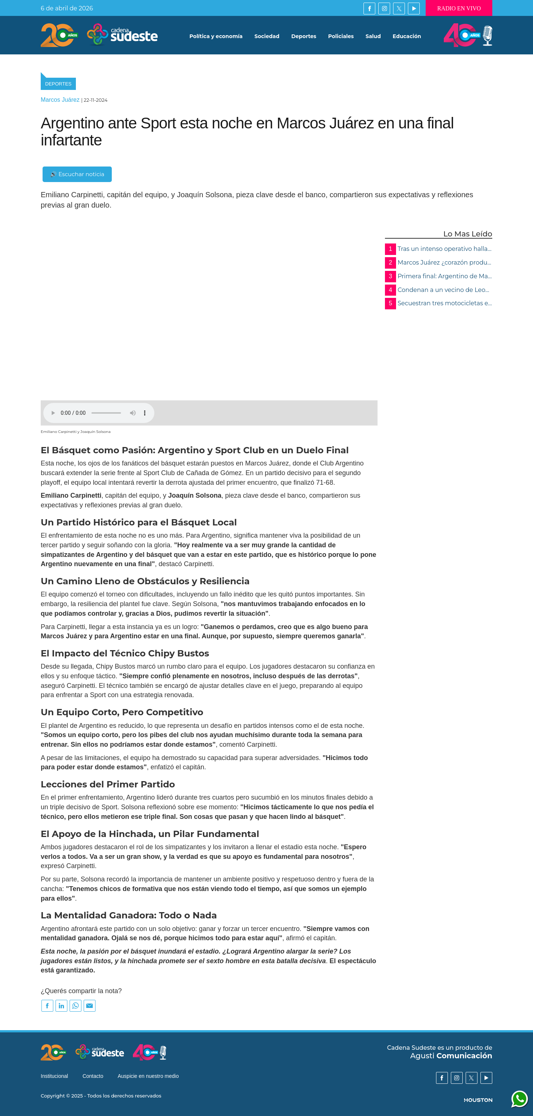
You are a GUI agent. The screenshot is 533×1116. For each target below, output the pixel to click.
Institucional (54, 1076)
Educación (407, 36)
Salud (373, 36)
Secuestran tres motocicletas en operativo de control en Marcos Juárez (438, 303)
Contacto (93, 1076)
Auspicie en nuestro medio (148, 1076)
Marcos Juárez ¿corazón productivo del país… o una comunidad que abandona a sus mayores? (438, 263)
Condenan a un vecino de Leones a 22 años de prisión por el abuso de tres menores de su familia (438, 290)
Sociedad (267, 36)
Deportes (303, 36)
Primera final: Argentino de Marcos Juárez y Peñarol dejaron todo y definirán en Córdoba (438, 276)
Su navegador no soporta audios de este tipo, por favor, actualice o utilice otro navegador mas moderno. (98, 413)
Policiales (341, 36)
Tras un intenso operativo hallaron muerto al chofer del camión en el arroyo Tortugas (438, 249)
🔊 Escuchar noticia (77, 174)
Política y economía (216, 36)
